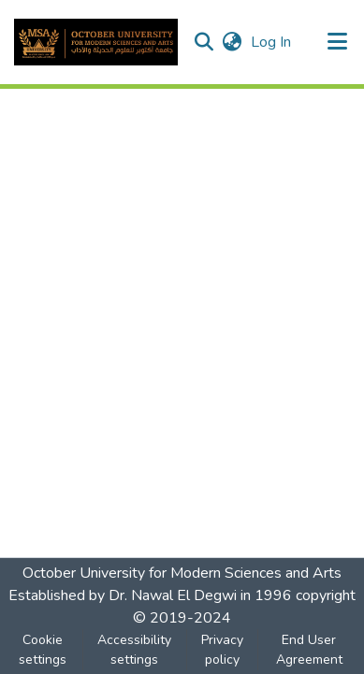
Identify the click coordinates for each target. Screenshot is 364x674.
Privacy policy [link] (222, 649)
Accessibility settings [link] (134, 649)
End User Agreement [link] (309, 649)
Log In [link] (272, 42)
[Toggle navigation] (338, 42)
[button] (96, 42)
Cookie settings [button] (42, 649)
